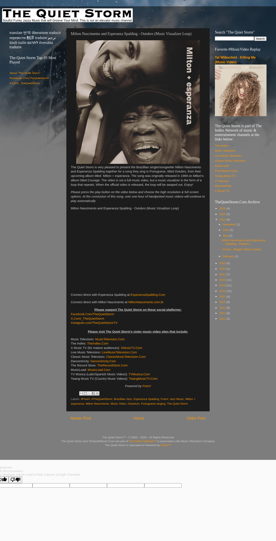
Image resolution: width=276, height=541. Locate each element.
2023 (222, 263)
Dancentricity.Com (103, 361)
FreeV (146, 386)
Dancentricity (223, 185)
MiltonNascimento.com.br (145, 302)
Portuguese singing (153, 403)
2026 (222, 208)
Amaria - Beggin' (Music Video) (241, 249)
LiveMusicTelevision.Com (119, 352)
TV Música (221, 181)
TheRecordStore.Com (112, 365)
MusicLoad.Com (99, 369)
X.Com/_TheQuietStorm (87, 318)
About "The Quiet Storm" (25, 73)
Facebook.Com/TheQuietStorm (92, 314)
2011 (222, 318)
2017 (222, 296)
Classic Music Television (230, 160)
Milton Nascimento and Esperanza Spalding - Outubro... (243, 242)
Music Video (118, 403)
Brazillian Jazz (123, 399)
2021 (222, 274)
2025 (222, 214)
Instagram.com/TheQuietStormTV (94, 322)
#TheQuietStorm (101, 399)
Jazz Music (177, 399)
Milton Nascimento (97, 403)
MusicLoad (222, 165)
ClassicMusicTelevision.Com (126, 356)
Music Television (225, 150)
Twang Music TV (225, 176)
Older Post (196, 418)
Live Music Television (228, 155)
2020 (222, 279)
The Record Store (226, 170)
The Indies (221, 145)
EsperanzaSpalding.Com (148, 294)
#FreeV (85, 399)
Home (139, 418)
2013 (222, 313)
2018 (222, 291)
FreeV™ (166, 445)
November (230, 224)
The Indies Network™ (142, 441)
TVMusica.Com (139, 374)
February (229, 256)
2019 (222, 285)
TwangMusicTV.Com (143, 378)
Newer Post (81, 418)
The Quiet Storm (177, 403)
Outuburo (133, 403)
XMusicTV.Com (131, 348)
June (226, 229)
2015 (222, 302)
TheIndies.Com (97, 343)
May (226, 235)
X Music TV (222, 190)
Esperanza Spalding (146, 399)
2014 (222, 307)
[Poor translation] (15, 479)
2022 (222, 268)
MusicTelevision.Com (110, 339)
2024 (222, 219)
